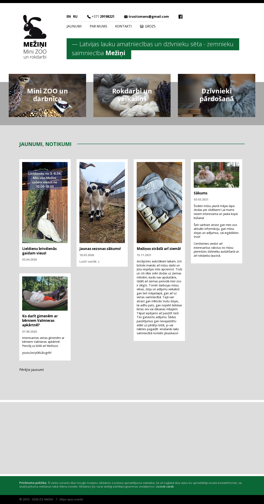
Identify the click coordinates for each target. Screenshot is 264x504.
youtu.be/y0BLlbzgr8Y (37, 353)
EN (69, 16)
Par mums (98, 26)
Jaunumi (74, 26)
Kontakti (123, 26)
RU (75, 16)
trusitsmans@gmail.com (149, 16)
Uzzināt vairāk (165, 486)
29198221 (103, 16)
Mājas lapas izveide (71, 499)
